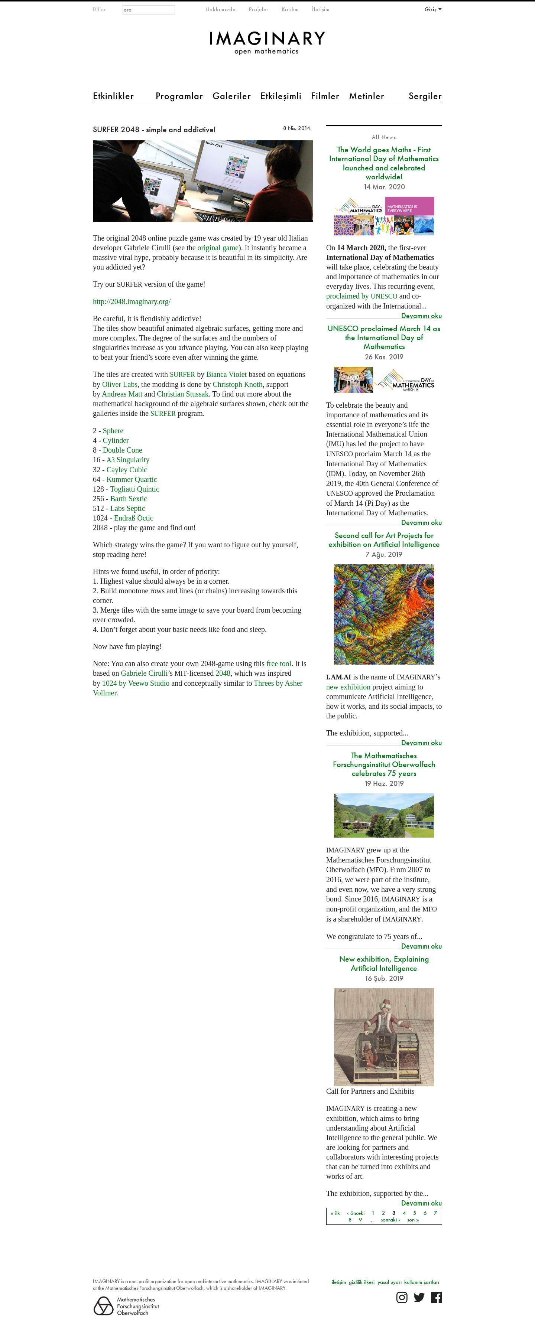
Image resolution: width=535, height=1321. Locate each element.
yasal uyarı (389, 1282)
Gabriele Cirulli (144, 673)
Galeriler (232, 96)
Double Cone (122, 450)
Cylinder (116, 440)
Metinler (367, 96)
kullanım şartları (421, 1282)
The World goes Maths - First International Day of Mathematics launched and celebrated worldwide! (384, 163)
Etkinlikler (113, 96)
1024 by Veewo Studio (135, 683)
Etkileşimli (281, 96)
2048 (222, 673)
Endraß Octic (133, 518)
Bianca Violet (226, 374)
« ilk (335, 1213)
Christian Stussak (182, 394)
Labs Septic (127, 508)
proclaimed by (362, 296)
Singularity (128, 460)
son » (413, 1219)
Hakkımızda (220, 9)
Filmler (325, 96)
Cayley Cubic (127, 470)
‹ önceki (355, 1213)
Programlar (179, 96)
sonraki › (390, 1219)
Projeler (259, 9)
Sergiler (425, 96)
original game (218, 248)
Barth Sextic (128, 499)
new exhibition (348, 687)
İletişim (321, 9)
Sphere (113, 431)
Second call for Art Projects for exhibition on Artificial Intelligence (384, 539)
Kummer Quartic (132, 479)
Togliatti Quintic (134, 489)
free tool (278, 663)
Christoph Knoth (238, 384)
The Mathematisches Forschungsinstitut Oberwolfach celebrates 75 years (384, 764)
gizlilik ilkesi (361, 1282)
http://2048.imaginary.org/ (132, 301)
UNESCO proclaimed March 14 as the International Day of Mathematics (384, 337)
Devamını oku (421, 315)
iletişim (339, 1282)
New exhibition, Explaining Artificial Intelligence (384, 963)
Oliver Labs (119, 384)
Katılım (290, 9)
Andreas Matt (122, 394)
